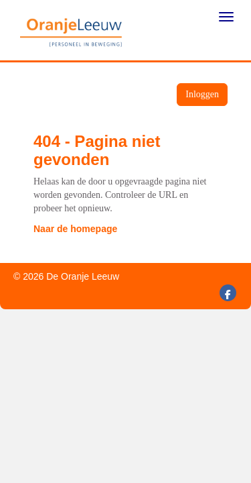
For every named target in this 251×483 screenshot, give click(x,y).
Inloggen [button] (202, 94)
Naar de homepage (75, 228)
